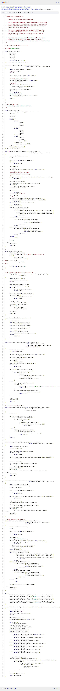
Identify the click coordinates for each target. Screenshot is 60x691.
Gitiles (8, 688)
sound (34, 9)
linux (2, 7)
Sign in (57, 2)
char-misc (27, 7)
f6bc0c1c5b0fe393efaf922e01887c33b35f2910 (15, 9)
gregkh (20, 7)
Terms (16, 688)
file (31, 12)
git (16, 7)
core (38, 9)
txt (54, 688)
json (57, 688)
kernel (12, 7)
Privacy (12, 688)
